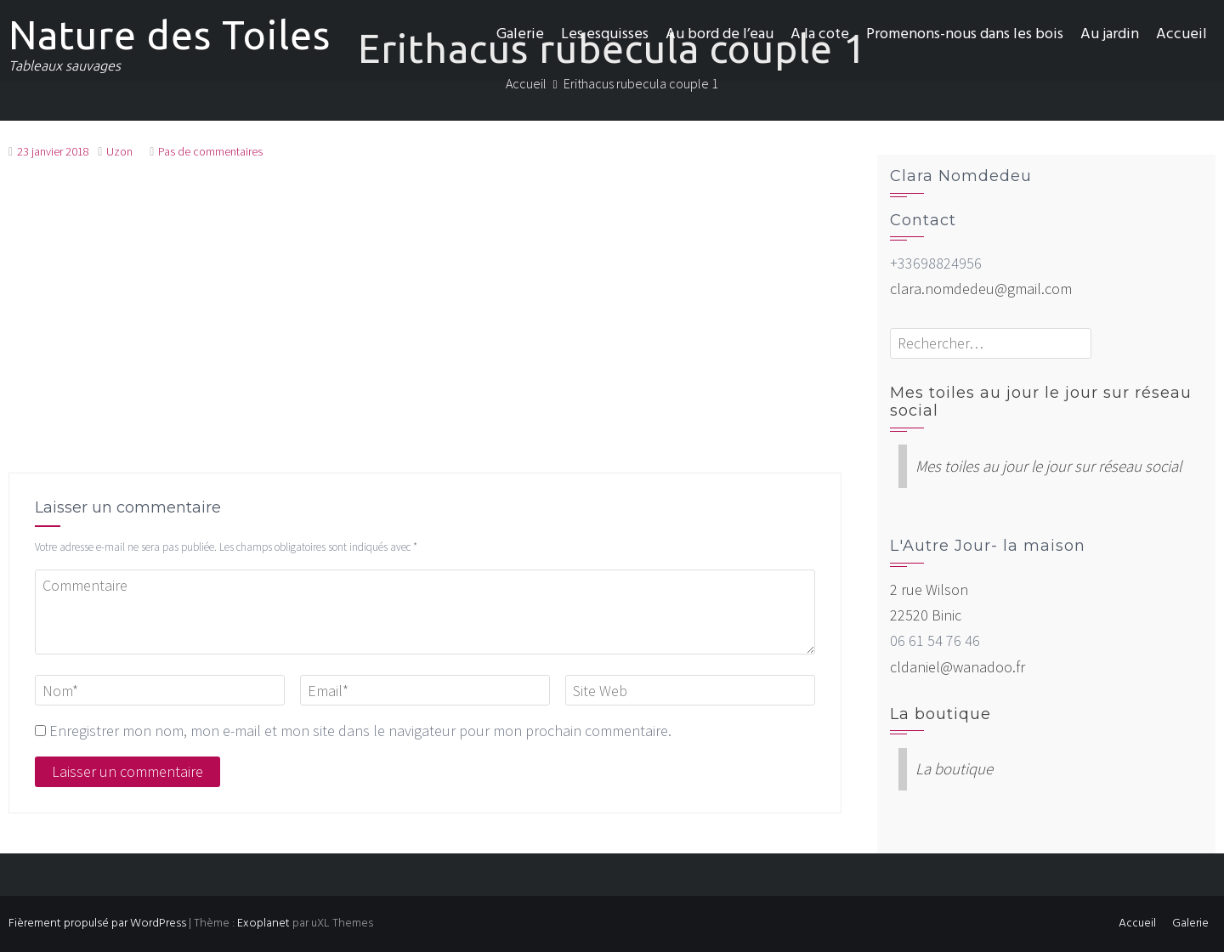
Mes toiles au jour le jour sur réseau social (1041, 402)
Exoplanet (263, 923)
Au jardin (1109, 34)
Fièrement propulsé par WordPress (97, 923)
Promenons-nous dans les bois (964, 34)
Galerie (520, 34)
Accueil (1181, 34)
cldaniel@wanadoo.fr (957, 667)
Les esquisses (605, 34)
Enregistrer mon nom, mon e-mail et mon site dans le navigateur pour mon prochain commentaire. (360, 730)
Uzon (119, 151)
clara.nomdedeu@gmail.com (981, 288)
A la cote (819, 34)
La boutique (940, 714)
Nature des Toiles (169, 35)
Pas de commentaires (210, 151)
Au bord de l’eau (720, 34)
